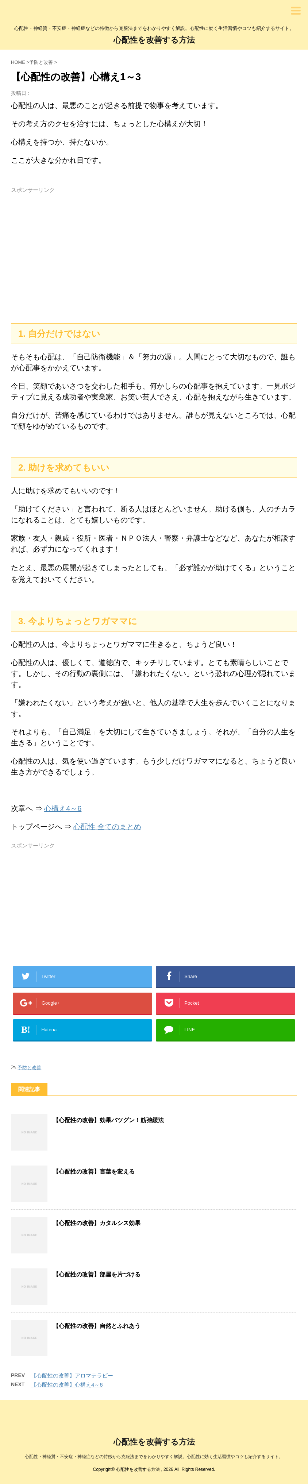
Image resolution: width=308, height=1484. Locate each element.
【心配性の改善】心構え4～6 (67, 1384)
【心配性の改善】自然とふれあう (96, 1326)
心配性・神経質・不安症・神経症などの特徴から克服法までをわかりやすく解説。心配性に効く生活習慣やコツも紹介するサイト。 (154, 1456)
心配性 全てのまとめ (107, 827)
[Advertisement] (154, 254)
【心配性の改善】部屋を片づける (96, 1274)
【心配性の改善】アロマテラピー (72, 1375)
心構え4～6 (62, 808)
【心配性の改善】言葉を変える (94, 1171)
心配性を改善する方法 (154, 40)
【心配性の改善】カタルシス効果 (96, 1223)
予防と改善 (29, 1067)
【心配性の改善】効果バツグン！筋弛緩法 (108, 1120)
